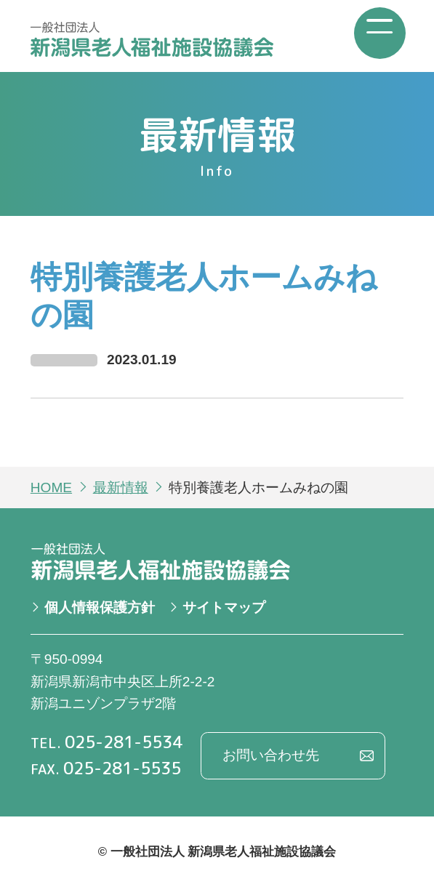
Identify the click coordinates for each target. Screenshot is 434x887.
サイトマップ (223, 607)
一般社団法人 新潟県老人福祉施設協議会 (152, 39)
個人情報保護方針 (99, 607)
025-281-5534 (123, 742)
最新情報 (120, 487)
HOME (51, 487)
